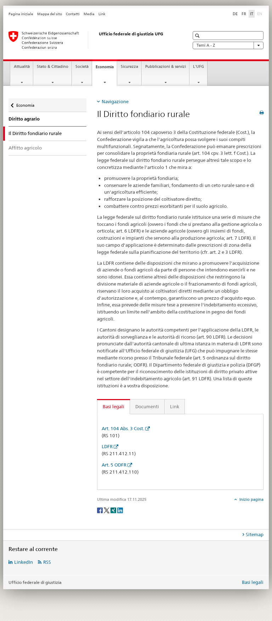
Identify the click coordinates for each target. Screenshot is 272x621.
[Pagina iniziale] (91, 40)
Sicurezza (129, 66)
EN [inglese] (260, 13)
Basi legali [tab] (113, 406)
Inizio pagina (251, 499)
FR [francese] (244, 13)
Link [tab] (174, 406)
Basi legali (253, 582)
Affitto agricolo (25, 148)
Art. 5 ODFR (114, 465)
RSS (47, 562)
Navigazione (115, 101)
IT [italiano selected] (251, 13)
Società (82, 66)
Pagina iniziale (20, 14)
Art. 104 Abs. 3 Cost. (123, 428)
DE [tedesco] (235, 13)
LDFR (107, 446)
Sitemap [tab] (255, 534)
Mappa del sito (49, 14)
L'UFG (198, 66)
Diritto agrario (24, 119)
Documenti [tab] (147, 406)
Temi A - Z (228, 45)
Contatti (73, 14)
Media (89, 14)
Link (102, 14)
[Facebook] (100, 510)
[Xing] (113, 510)
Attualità (22, 66)
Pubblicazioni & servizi (165, 66)
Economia (106, 69)
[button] (198, 35)
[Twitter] (107, 510)
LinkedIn (23, 562)
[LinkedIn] (120, 510)
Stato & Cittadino (52, 66)
